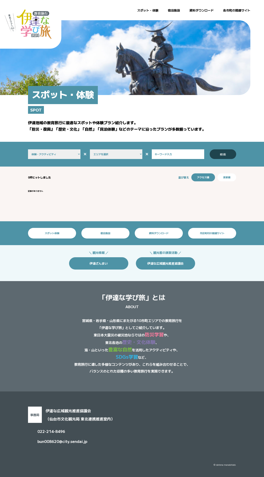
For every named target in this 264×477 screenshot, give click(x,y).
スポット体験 (52, 233)
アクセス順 (203, 177)
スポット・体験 (147, 10)
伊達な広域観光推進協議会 (165, 263)
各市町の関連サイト (236, 10)
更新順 (227, 177)
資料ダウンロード (201, 10)
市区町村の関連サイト (212, 233)
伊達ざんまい (99, 263)
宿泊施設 (174, 10)
